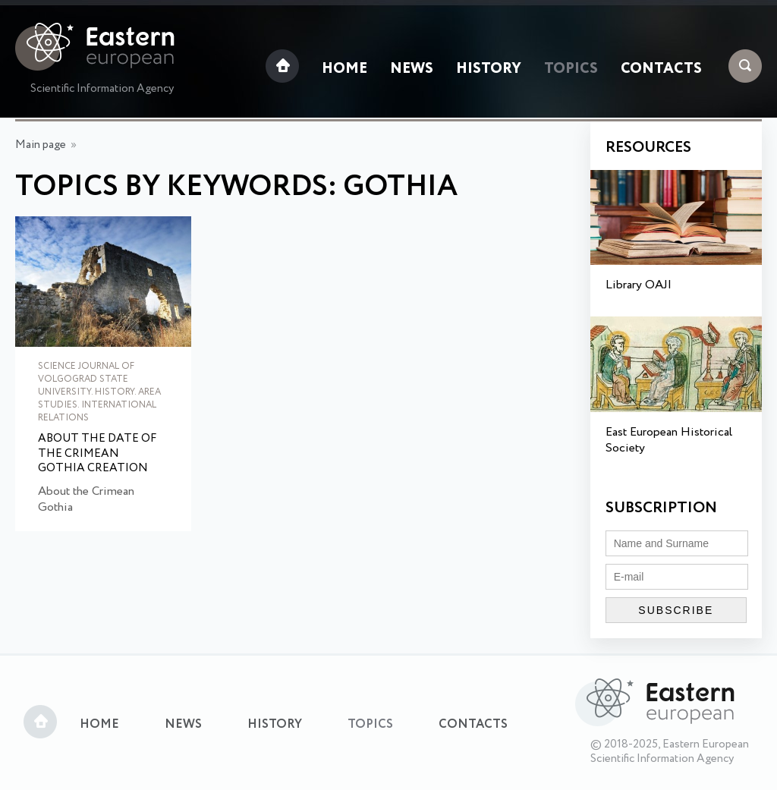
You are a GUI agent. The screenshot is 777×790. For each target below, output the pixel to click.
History (488, 69)
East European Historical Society (669, 440)
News (411, 69)
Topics (571, 69)
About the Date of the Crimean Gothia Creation (97, 454)
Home (344, 69)
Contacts (661, 69)
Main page (40, 145)
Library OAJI (639, 285)
